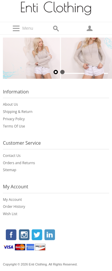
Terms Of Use (14, 126)
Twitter (36, 235)
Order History (14, 206)
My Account (12, 199)
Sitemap (9, 169)
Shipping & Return (18, 111)
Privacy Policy (14, 118)
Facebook (11, 235)
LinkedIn (49, 235)
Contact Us (12, 155)
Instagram (24, 235)
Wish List (10, 213)
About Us (10, 104)
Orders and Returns (19, 162)
